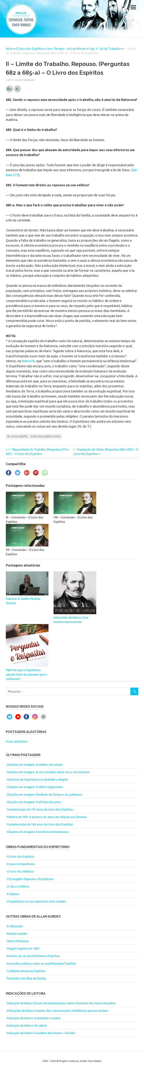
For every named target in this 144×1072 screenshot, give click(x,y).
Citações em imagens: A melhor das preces (35, 764)
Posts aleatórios (16, 741)
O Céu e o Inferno (18, 886)
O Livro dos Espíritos (29, 48)
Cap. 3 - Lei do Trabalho (104, 48)
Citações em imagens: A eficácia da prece (34, 802)
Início (9, 48)
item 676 (28, 361)
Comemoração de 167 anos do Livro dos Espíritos (40, 809)
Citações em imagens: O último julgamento (35, 787)
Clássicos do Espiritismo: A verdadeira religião (37, 779)
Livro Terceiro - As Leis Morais (66, 48)
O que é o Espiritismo (21, 864)
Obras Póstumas (18, 941)
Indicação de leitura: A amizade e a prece (33, 1018)
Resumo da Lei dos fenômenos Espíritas (33, 956)
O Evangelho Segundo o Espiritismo (30, 879)
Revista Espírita (17, 933)
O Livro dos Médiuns (20, 871)
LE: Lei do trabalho (17, 436)
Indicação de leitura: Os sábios (27, 1025)
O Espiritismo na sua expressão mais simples (36, 901)
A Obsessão (15, 926)
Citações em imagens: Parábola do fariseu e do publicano (44, 794)
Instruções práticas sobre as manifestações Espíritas (41, 963)
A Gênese (13, 894)
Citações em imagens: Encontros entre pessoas (38, 831)
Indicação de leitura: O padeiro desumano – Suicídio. (41, 1033)
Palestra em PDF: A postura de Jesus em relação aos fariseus (47, 817)
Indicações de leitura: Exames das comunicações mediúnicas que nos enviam (57, 1010)
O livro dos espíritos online (46, 436)
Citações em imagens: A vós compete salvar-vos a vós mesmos (48, 772)
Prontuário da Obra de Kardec (26, 978)
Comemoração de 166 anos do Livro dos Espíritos (40, 824)
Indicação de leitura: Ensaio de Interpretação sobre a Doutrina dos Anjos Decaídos (61, 1003)
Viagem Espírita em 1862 (23, 948)
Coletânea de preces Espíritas (26, 971)
